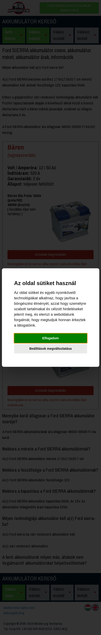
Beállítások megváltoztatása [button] (50, 348)
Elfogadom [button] (50, 338)
